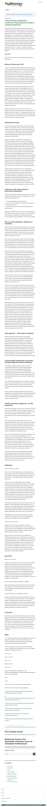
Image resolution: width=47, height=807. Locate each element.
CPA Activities (10, 767)
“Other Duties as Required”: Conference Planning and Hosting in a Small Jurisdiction (19, 23)
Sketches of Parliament (12, 781)
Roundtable (9, 779)
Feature (16, 725)
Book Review (10, 766)
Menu (7, 9)
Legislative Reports (11, 773)
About (2, 792)
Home (2, 789)
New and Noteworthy (11, 776)
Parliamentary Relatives (12, 778)
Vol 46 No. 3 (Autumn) (27, 14)
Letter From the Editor (12, 774)
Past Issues (4, 801)
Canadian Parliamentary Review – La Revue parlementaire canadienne (17, 805)
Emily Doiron (22, 725)
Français (40, 2)
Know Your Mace (11, 771)
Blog (2, 795)
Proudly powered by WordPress (36, 805)
